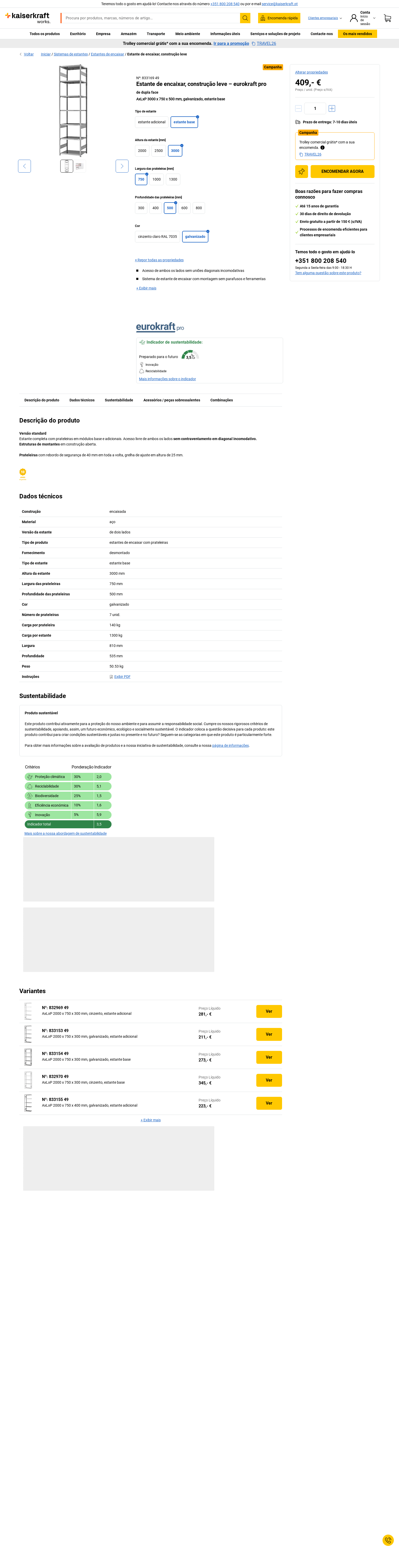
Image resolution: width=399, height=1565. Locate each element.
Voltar (26, 54)
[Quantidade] (315, 108)
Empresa (103, 34)
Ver (269, 1011)
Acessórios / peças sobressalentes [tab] (171, 400)
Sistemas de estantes (71, 54)
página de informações (230, 745)
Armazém (129, 34)
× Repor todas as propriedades (159, 260)
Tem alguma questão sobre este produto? (328, 273)
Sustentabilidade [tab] (119, 400)
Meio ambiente (187, 34)
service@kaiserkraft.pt (280, 4)
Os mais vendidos (357, 34)
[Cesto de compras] (387, 18)
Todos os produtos (45, 34)
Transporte (156, 34)
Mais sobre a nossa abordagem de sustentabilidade (65, 833)
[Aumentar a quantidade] (332, 108)
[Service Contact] (388, 1540)
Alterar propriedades (311, 72)
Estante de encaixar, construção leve (157, 54)
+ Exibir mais (146, 288)
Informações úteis (225, 34)
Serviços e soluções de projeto (275, 34)
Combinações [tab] (221, 400)
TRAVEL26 (264, 44)
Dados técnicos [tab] (82, 400)
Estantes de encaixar (107, 54)
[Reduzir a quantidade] (298, 108)
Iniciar (46, 54)
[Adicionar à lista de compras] (301, 171)
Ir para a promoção (231, 44)
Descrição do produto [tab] (41, 400)
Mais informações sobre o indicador (167, 379)
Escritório (78, 34)
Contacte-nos (322, 34)
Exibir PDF (120, 677)
